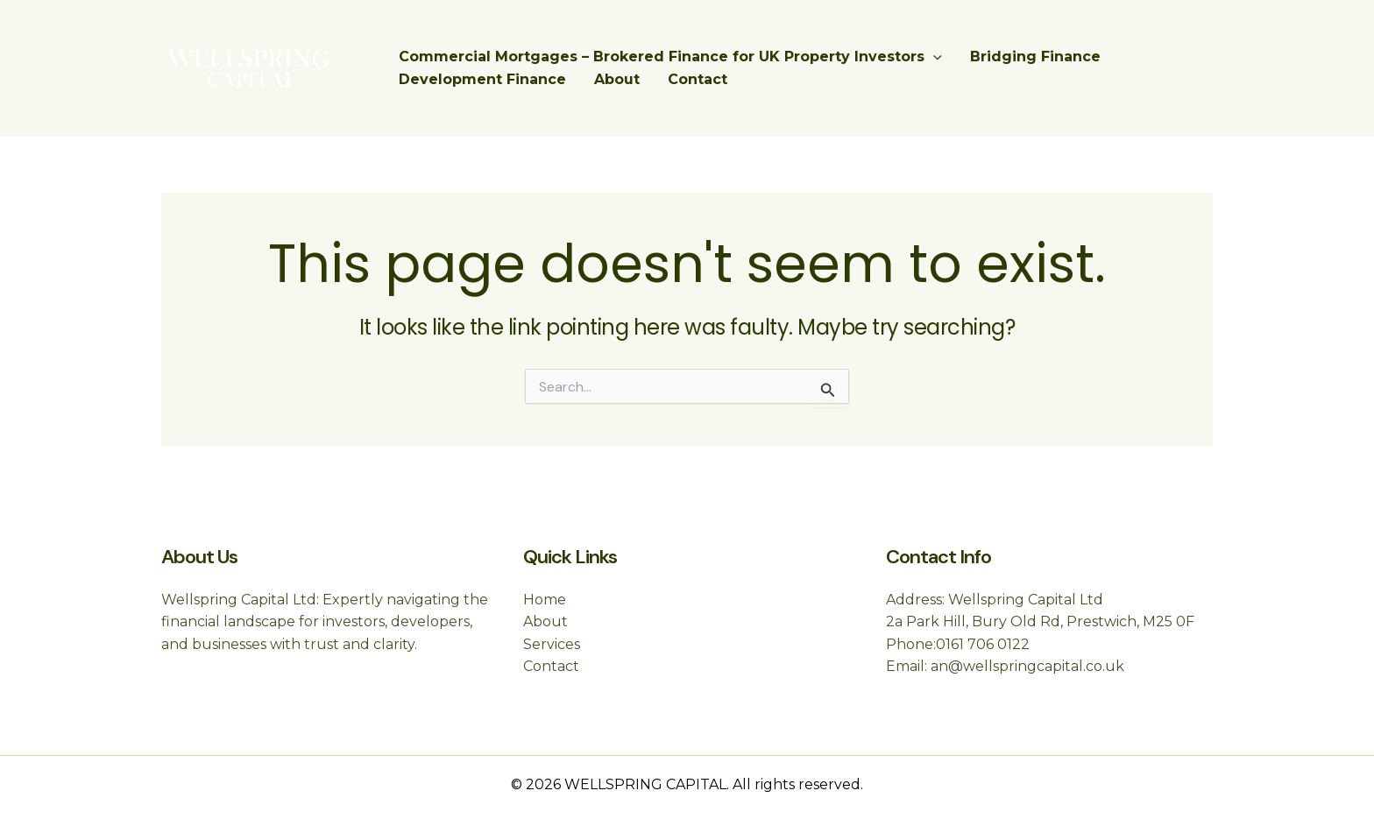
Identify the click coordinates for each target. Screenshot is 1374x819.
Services (551, 644)
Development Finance (482, 79)
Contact (697, 79)
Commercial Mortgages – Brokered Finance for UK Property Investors (670, 57)
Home (544, 599)
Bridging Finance (1035, 56)
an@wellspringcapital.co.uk (1027, 666)
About (617, 79)
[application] (933, 57)
